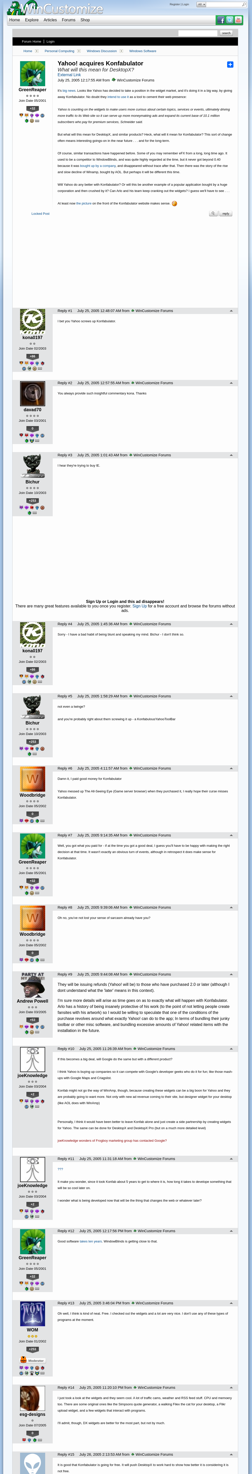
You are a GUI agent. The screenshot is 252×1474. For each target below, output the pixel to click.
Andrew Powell (32, 1001)
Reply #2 (65, 383)
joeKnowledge (32, 1075)
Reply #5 (65, 696)
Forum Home (31, 41)
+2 (32, 1094)
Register (175, 4)
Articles (50, 20)
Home (14, 20)
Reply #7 (65, 835)
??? (60, 1169)
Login (185, 4)
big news (68, 90)
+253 (32, 500)
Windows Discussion (102, 51)
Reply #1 (65, 311)
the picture (84, 203)
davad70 (32, 409)
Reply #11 (66, 1159)
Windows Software (142, 51)
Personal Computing (59, 51)
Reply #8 (65, 907)
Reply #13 (66, 1303)
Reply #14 (66, 1388)
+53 (32, 1020)
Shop (85, 20)
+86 (32, 356)
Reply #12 (66, 1231)
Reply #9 (65, 974)
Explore (32, 20)
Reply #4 (65, 624)
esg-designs (32, 1414)
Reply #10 (66, 1049)
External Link (69, 75)
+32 (32, 108)
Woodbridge (32, 795)
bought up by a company (97, 166)
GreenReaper (32, 89)
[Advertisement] (125, 264)
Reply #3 (65, 455)
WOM (32, 1329)
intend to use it (118, 97)
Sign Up (140, 606)
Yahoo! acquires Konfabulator (100, 63)
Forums (68, 20)
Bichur (33, 481)
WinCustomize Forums (133, 80)
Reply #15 (66, 1454)
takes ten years (91, 1241)
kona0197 (32, 337)
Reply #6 (65, 768)
